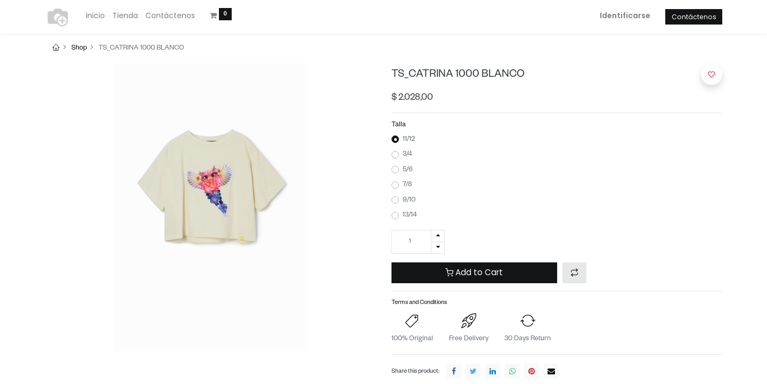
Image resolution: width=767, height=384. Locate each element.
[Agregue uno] (437, 236)
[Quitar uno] (437, 247)
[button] (574, 272)
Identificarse (625, 15)
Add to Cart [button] (474, 272)
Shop (79, 48)
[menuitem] (95, 16)
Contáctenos (694, 16)
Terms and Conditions (419, 303)
